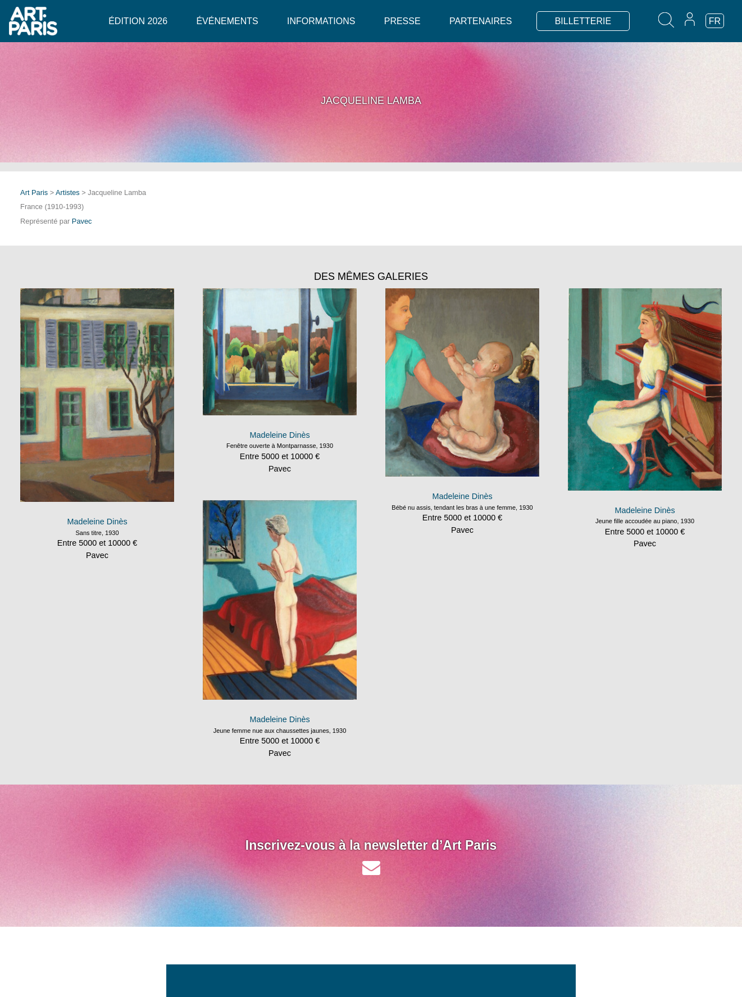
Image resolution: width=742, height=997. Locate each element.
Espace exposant (538, 984)
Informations (321, 21)
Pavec (82, 221)
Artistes (68, 192)
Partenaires (480, 21)
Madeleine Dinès (97, 521)
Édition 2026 (137, 21)
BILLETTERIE (583, 21)
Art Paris (34, 192)
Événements (227, 21)
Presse (402, 21)
